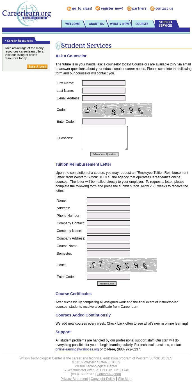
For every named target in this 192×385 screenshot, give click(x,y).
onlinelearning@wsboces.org (78, 349)
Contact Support (109, 374)
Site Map (124, 379)
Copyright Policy (103, 379)
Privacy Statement (74, 379)
